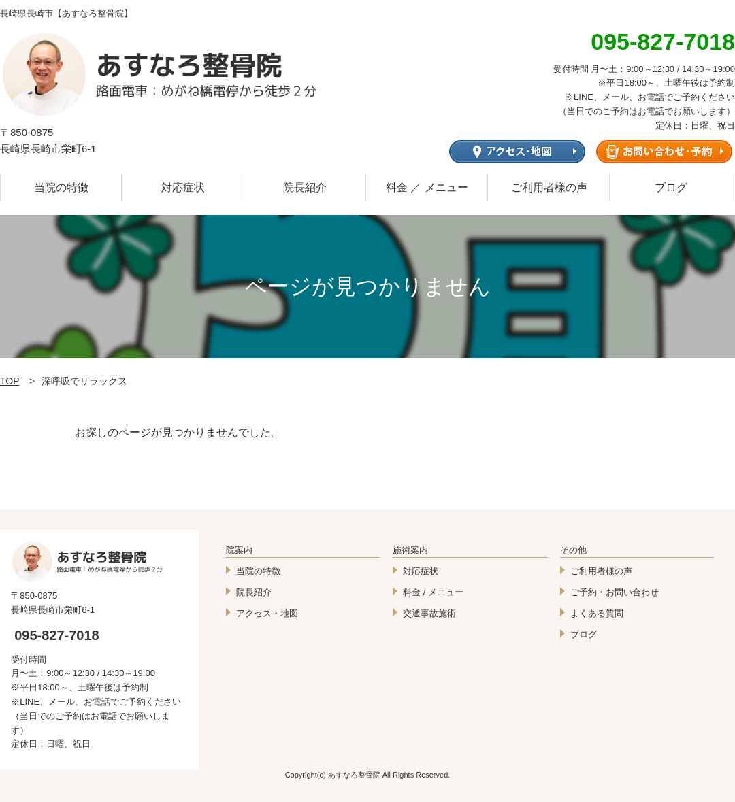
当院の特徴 (61, 187)
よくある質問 (596, 613)
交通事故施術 (429, 613)
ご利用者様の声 (549, 187)
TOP (10, 380)
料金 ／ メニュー (427, 187)
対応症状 (183, 187)
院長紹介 (305, 187)
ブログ (671, 187)
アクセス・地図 (267, 613)
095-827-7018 (56, 635)
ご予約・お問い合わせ (614, 592)
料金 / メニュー (433, 592)
